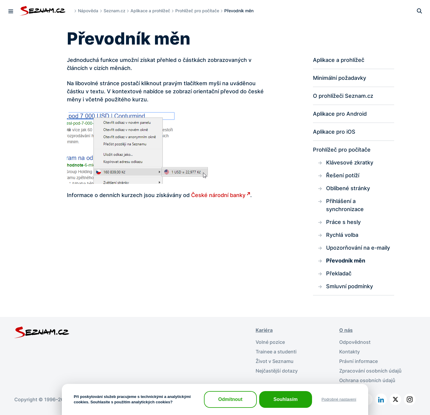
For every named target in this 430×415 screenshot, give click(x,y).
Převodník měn (345, 260)
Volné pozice (270, 342)
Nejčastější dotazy (277, 371)
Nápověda (88, 10)
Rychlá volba (342, 235)
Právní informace (358, 361)
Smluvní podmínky (349, 286)
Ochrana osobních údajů (367, 380)
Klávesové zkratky (349, 162)
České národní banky (218, 195)
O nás (346, 330)
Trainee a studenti (276, 352)
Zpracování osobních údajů (370, 371)
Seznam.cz (114, 10)
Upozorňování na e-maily (358, 248)
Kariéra (264, 330)
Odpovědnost (355, 342)
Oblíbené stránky (348, 188)
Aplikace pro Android (340, 114)
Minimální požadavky (339, 78)
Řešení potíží (342, 175)
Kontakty (349, 352)
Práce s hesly (343, 222)
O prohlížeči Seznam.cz (343, 96)
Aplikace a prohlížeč (150, 10)
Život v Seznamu (275, 361)
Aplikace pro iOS (334, 132)
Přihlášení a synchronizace (345, 205)
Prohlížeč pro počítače (197, 10)
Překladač (338, 273)
